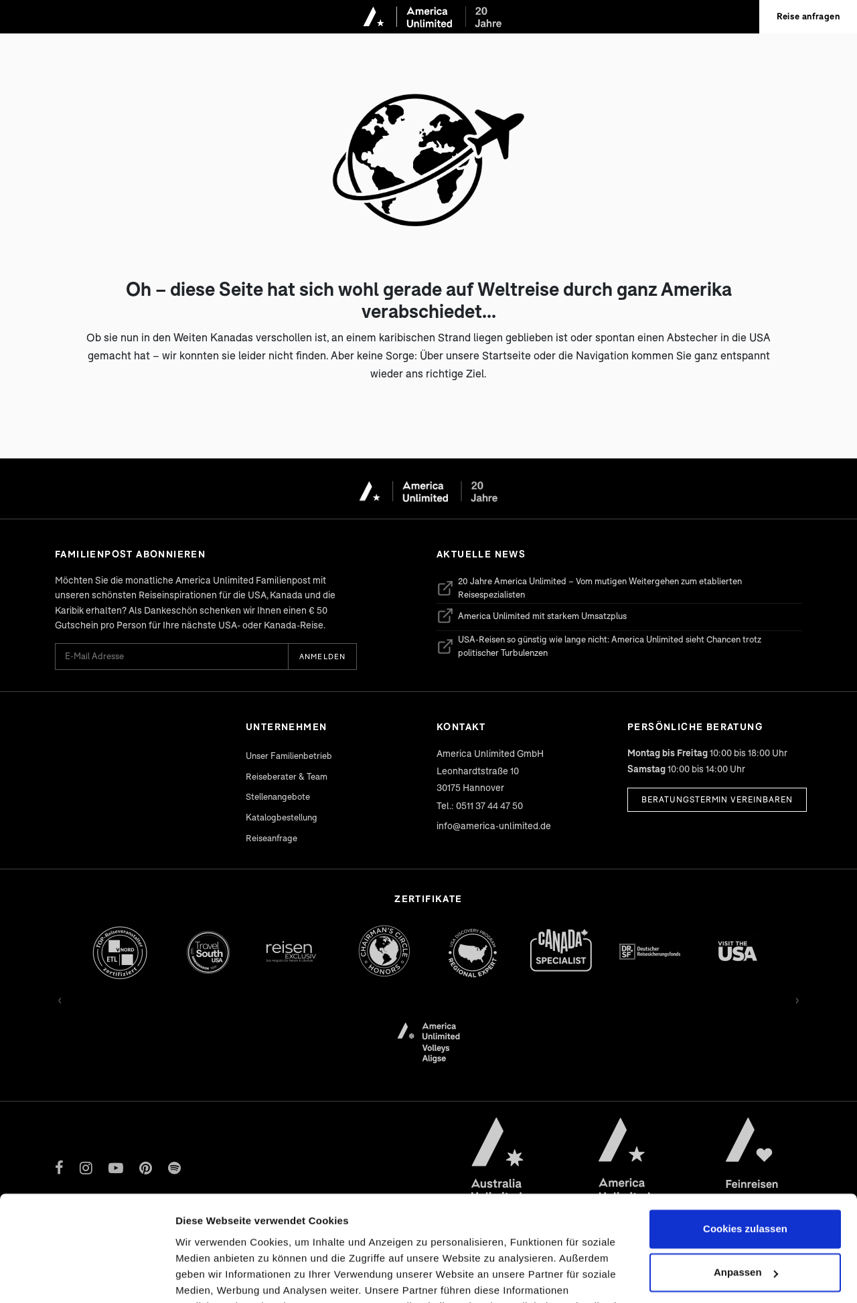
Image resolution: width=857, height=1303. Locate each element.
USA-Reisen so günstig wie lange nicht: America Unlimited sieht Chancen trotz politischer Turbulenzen (599, 646)
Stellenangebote (278, 796)
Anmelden (322, 656)
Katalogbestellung (281, 817)
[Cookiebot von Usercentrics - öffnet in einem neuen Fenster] (86, 1277)
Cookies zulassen (745, 1130)
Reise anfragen (808, 16)
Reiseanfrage (271, 838)
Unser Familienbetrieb (289, 755)
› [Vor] (797, 998)
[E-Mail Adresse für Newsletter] (171, 656)
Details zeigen (209, 1276)
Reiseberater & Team (286, 776)
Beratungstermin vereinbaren (717, 799)
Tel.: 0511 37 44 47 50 (480, 805)
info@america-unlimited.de (494, 825)
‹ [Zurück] (60, 998)
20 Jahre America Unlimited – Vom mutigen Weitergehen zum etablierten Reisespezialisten (589, 588)
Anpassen (746, 1173)
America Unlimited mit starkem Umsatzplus (532, 615)
